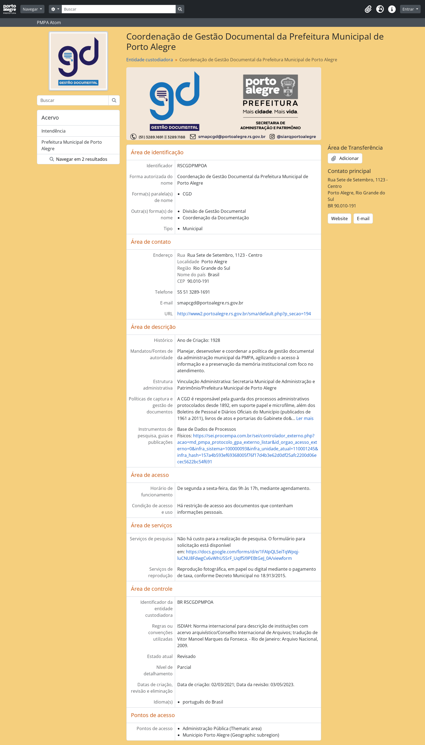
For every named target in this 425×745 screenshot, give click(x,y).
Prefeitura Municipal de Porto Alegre (71, 145)
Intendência (53, 131)
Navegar (31, 9)
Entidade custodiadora (149, 60)
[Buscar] (119, 9)
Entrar (409, 9)
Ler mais (305, 418)
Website (339, 218)
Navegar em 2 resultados (78, 159)
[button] (368, 9)
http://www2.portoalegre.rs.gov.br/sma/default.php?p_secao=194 (244, 314)
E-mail (363, 218)
